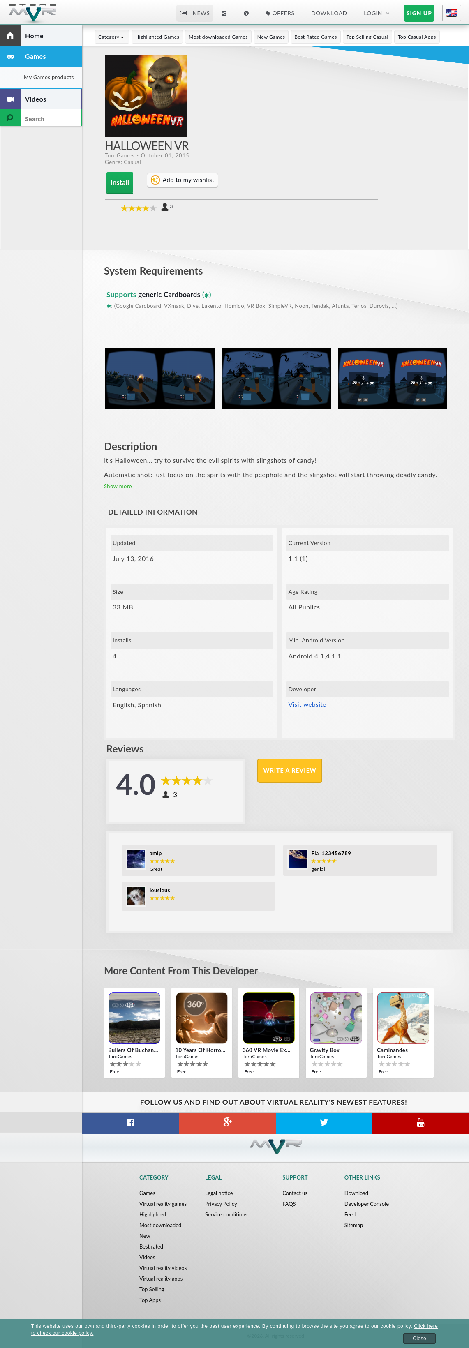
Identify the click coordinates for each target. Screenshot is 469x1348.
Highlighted (152, 1214)
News (195, 12)
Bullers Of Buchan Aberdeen (133, 1050)
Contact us (294, 1193)
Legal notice (219, 1193)
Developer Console (366, 1203)
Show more (118, 485)
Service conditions (226, 1214)
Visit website (308, 704)
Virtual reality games (163, 1203)
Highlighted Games (157, 37)
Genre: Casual (123, 162)
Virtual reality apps (161, 1278)
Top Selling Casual (367, 37)
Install (118, 182)
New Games (271, 37)
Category (112, 37)
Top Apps (150, 1300)
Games (147, 1193)
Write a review (290, 770)
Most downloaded (160, 1225)
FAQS (289, 1203)
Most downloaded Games (218, 37)
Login (373, 12)
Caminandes (392, 1050)
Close (419, 1338)
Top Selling (151, 1289)
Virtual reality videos (163, 1268)
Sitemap (353, 1225)
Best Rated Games (315, 37)
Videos (147, 1257)
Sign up (419, 12)
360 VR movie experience (268, 1050)
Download (329, 12)
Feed (350, 1214)
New (144, 1236)
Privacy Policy (221, 1203)
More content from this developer (185, 970)
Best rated (151, 1246)
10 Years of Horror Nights (201, 1050)
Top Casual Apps (417, 37)
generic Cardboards (170, 294)
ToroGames (120, 155)
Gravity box (325, 1050)
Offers (280, 12)
